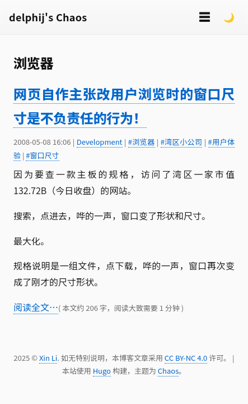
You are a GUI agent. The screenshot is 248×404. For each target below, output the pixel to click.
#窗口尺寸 (42, 155)
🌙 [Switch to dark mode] (229, 17)
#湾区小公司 (182, 141)
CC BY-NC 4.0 (186, 357)
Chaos (168, 370)
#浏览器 (141, 141)
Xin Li (48, 357)
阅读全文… (35, 307)
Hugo (102, 370)
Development (100, 141)
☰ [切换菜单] (204, 16)
